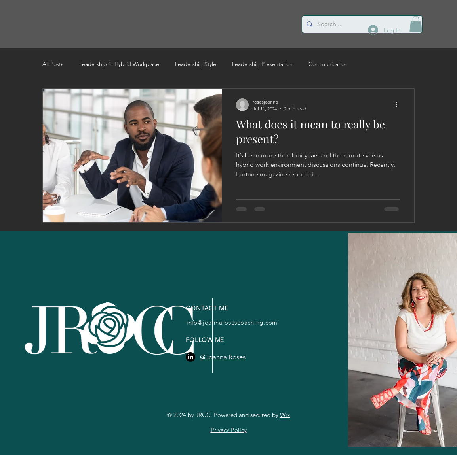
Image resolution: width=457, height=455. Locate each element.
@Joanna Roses (223, 357)
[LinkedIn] (190, 357)
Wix (285, 415)
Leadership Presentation (262, 64)
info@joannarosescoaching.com (232, 322)
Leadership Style (195, 64)
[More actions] (399, 105)
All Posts (52, 64)
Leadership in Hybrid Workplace (119, 64)
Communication (328, 64)
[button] (416, 24)
